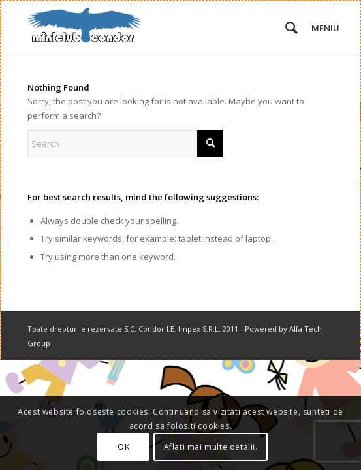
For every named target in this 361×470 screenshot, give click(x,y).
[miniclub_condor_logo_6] (149, 27)
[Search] (285, 27)
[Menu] (316, 27)
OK (123, 446)
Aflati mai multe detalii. (211, 446)
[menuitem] (285, 27)
